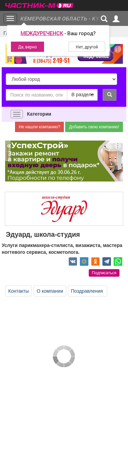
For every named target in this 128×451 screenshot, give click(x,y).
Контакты (18, 291)
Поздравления (87, 291)
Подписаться (104, 273)
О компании (50, 291)
